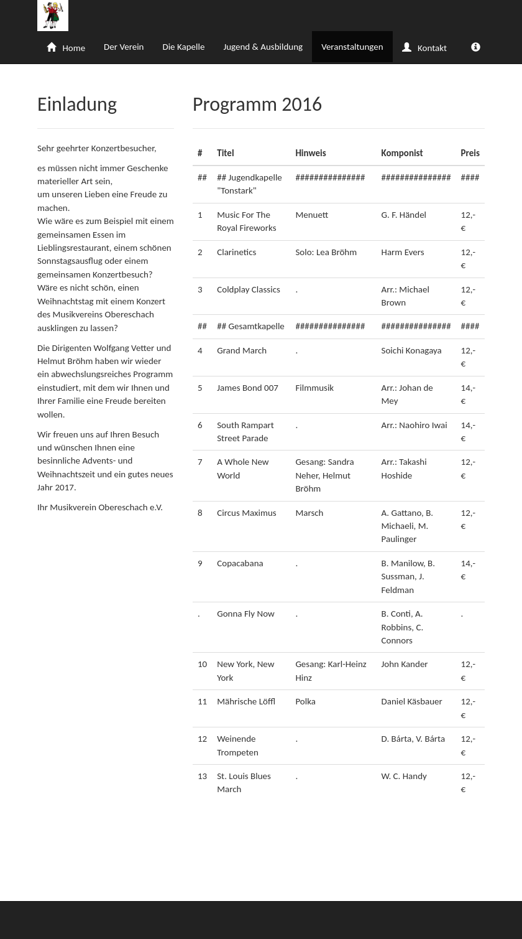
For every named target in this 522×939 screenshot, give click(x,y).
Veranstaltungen (352, 46)
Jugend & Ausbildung (263, 46)
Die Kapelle (183, 46)
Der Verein (124, 46)
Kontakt (424, 48)
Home (66, 48)
